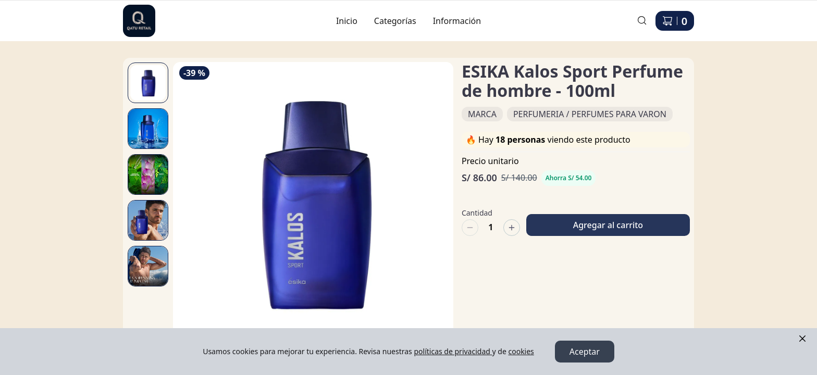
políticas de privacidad (453, 351)
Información (457, 21)
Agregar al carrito (608, 220)
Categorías (395, 21)
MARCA (482, 114)
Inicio (346, 21)
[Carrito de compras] (674, 21)
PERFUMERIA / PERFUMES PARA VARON (589, 114)
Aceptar (585, 351)
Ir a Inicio (133, 14)
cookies (521, 351)
